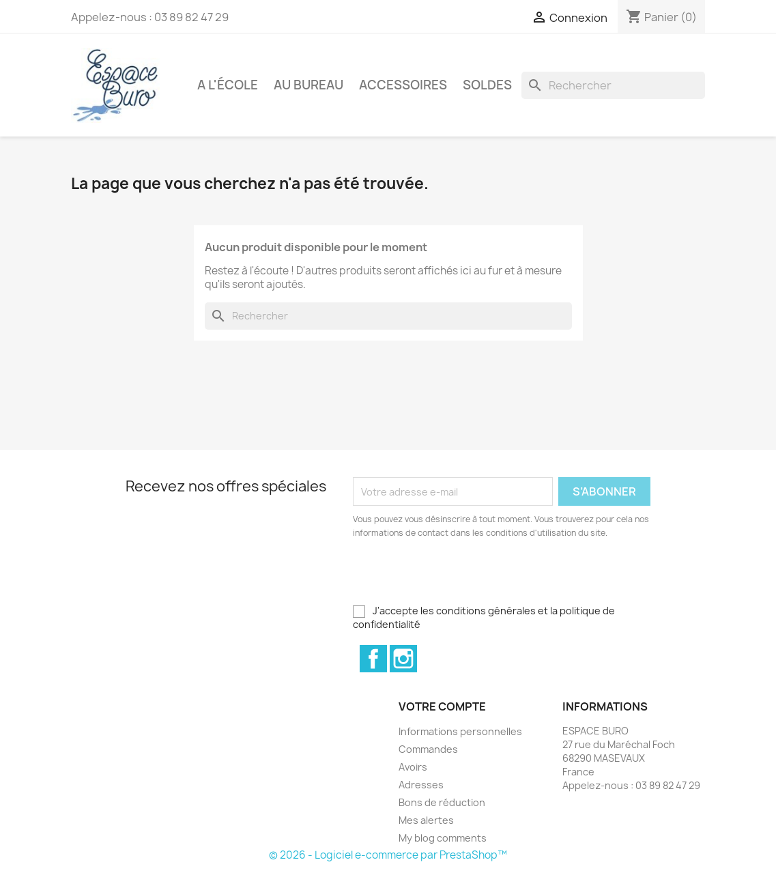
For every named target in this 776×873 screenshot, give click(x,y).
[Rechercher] (613, 85)
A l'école (227, 85)
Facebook (373, 658)
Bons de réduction (442, 802)
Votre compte (442, 706)
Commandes (428, 749)
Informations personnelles (460, 731)
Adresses (421, 784)
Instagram (403, 658)
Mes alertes (426, 820)
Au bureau (308, 85)
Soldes (487, 85)
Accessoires (403, 85)
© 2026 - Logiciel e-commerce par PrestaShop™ (388, 855)
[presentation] (467, 577)
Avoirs (413, 766)
